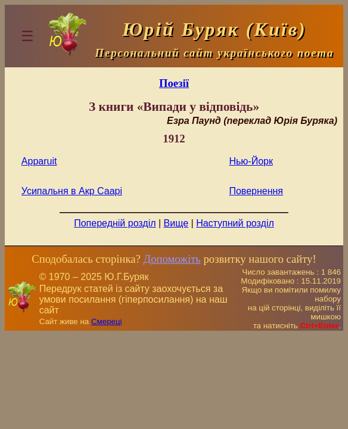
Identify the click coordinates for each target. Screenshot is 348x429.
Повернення (256, 191)
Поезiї (174, 83)
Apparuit (39, 161)
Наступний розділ (235, 223)
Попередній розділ (115, 223)
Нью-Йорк (251, 161)
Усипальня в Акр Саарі (71, 191)
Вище (176, 223)
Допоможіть (171, 259)
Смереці (106, 321)
